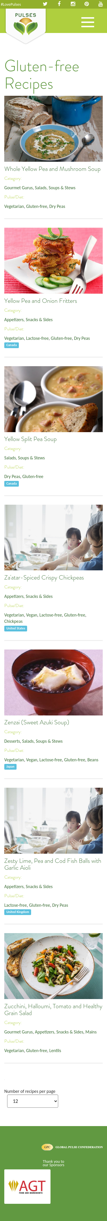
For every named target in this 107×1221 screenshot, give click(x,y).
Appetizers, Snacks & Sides (28, 319)
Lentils (55, 1050)
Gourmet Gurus (18, 187)
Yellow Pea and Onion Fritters (40, 301)
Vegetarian (14, 206)
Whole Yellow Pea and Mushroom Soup (52, 169)
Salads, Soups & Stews (55, 187)
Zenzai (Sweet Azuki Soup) (36, 722)
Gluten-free (36, 206)
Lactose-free (37, 338)
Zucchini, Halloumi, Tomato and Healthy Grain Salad (53, 1009)
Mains (90, 1032)
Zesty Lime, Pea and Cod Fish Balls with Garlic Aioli (52, 864)
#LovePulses (11, 4)
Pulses (25, 27)
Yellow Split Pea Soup (30, 439)
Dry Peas (57, 206)
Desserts (12, 741)
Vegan (31, 615)
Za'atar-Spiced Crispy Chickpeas (44, 578)
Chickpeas (13, 621)
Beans (92, 759)
